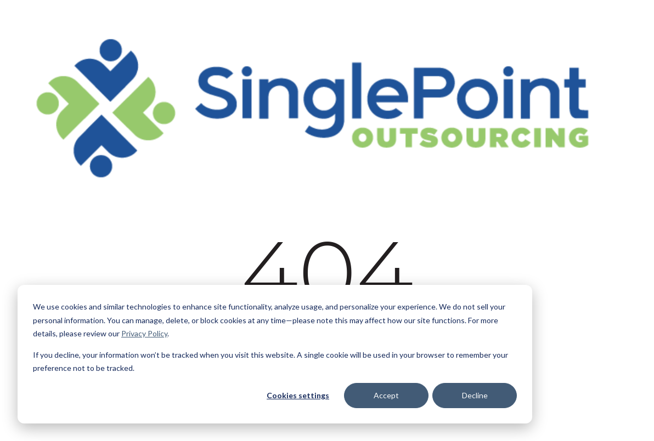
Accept (386, 395)
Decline (475, 395)
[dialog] (275, 354)
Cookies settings (298, 395)
